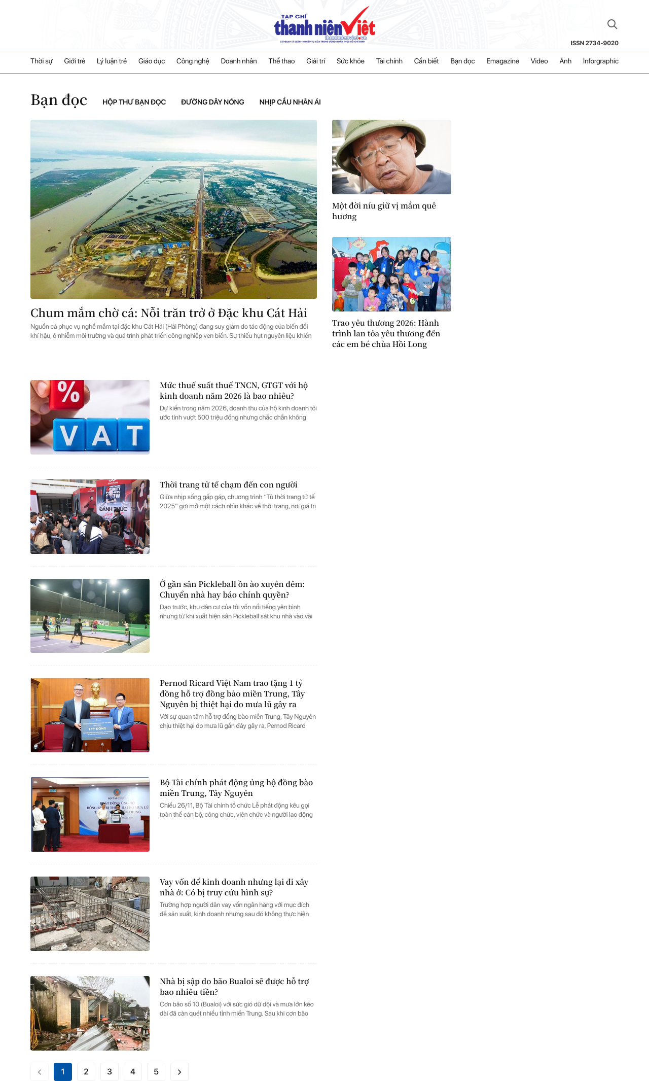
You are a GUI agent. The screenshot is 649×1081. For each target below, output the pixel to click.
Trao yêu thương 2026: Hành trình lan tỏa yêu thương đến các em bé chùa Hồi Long (386, 334)
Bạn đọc (462, 61)
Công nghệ (192, 61)
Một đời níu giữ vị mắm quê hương (384, 211)
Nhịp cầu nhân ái (290, 102)
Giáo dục (151, 61)
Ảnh (565, 61)
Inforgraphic (601, 61)
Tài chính (389, 61)
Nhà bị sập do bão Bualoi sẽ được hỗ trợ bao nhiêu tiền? (234, 986)
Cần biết (426, 61)
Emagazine (502, 61)
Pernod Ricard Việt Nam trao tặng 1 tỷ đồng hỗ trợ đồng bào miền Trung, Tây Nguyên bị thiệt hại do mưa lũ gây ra (232, 694)
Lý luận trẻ (112, 61)
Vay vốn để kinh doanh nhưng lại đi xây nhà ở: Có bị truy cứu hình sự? (234, 887)
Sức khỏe (351, 61)
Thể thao (282, 61)
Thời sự (41, 61)
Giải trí (315, 61)
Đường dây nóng (212, 102)
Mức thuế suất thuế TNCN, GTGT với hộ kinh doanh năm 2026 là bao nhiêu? (234, 390)
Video (539, 61)
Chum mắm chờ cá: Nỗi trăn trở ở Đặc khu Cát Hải (168, 313)
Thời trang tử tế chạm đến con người (229, 484)
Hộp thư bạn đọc (134, 102)
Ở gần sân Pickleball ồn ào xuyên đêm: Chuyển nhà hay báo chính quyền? (232, 589)
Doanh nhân (239, 61)
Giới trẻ (75, 61)
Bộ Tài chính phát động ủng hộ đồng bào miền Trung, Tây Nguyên (236, 787)
